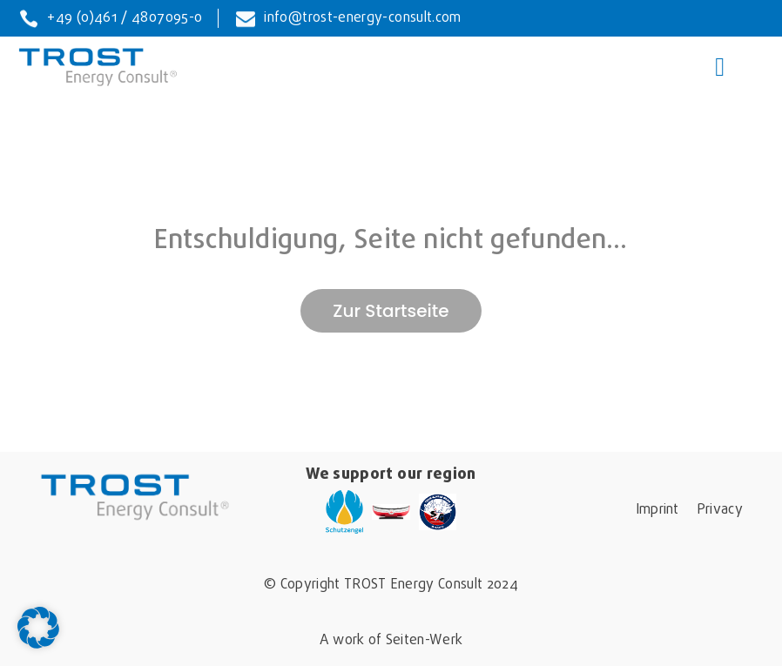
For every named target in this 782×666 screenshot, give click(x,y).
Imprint (657, 510)
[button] (38, 627)
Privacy (720, 510)
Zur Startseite (390, 311)
